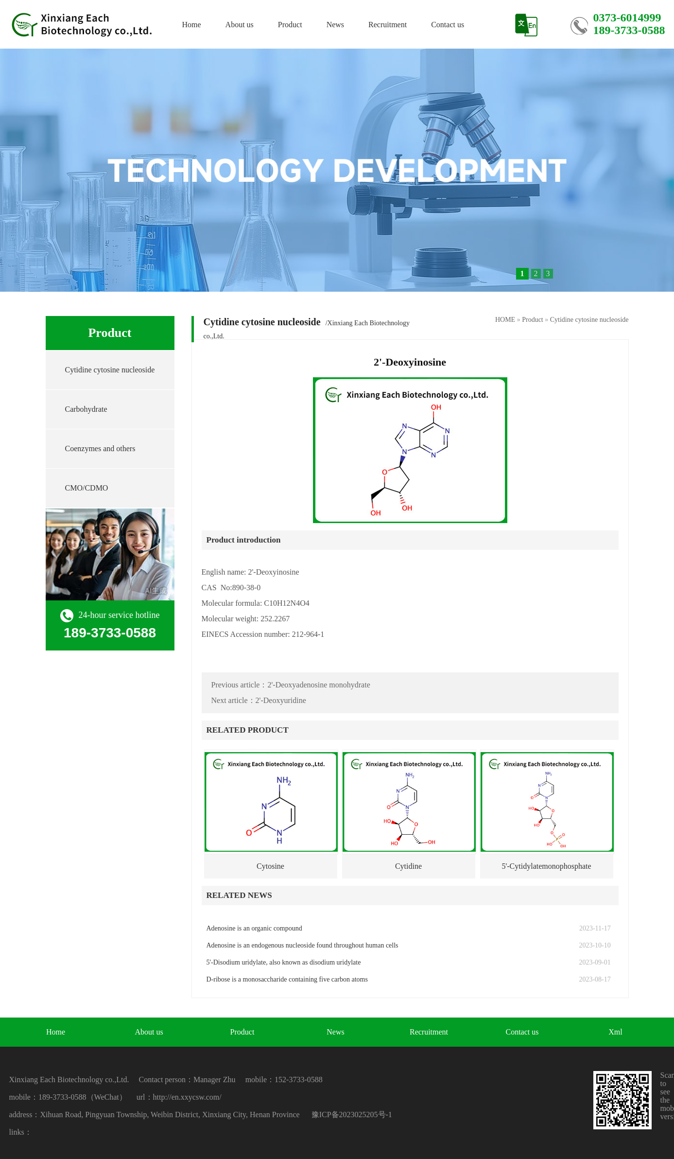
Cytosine (270, 866)
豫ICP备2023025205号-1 (351, 1114)
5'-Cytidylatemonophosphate (546, 866)
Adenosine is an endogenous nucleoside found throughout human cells (302, 945)
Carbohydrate (86, 409)
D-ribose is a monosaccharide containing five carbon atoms (287, 979)
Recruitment (387, 24)
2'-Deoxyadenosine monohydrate (318, 685)
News (335, 24)
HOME (505, 319)
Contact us (447, 24)
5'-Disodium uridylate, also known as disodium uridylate (284, 962)
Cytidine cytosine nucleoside (110, 370)
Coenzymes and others (100, 448)
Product (290, 24)
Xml (615, 1032)
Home (191, 24)
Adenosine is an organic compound (254, 928)
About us (239, 24)
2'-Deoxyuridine (281, 700)
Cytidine (408, 866)
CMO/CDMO (86, 488)
